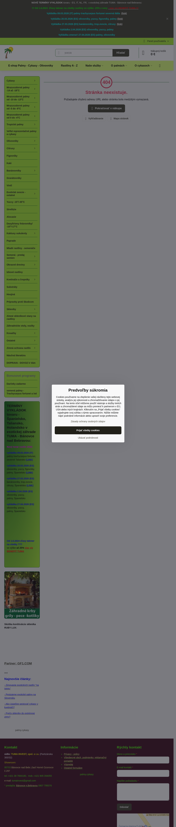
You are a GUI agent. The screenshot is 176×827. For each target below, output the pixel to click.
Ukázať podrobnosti (88, 437)
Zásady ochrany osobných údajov (88, 421)
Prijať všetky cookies (88, 430)
